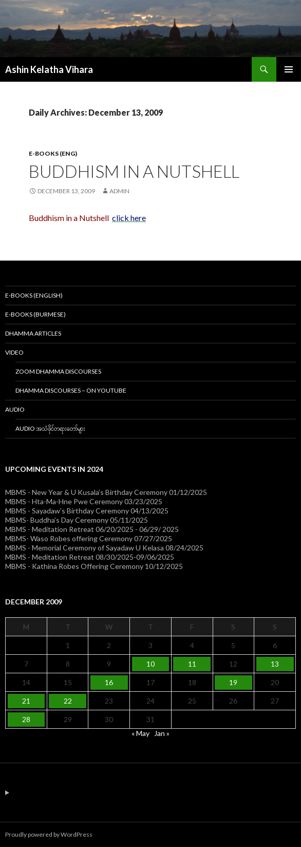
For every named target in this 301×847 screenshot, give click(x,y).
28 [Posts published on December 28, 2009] (26, 719)
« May (140, 733)
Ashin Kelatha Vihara (49, 69)
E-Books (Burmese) (35, 314)
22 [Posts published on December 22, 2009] (68, 700)
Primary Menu (288, 69)
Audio (15, 409)
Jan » (162, 733)
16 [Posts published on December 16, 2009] (109, 682)
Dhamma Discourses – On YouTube (70, 390)
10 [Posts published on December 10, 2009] (150, 663)
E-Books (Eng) (53, 153)
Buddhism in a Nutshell (134, 171)
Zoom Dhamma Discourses (58, 371)
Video (14, 352)
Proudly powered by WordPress (48, 834)
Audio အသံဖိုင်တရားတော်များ (50, 428)
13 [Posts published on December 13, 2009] (275, 663)
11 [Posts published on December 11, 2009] (192, 663)
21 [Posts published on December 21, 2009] (26, 700)
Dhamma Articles (33, 333)
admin (119, 191)
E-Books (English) (34, 295)
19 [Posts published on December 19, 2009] (233, 682)
